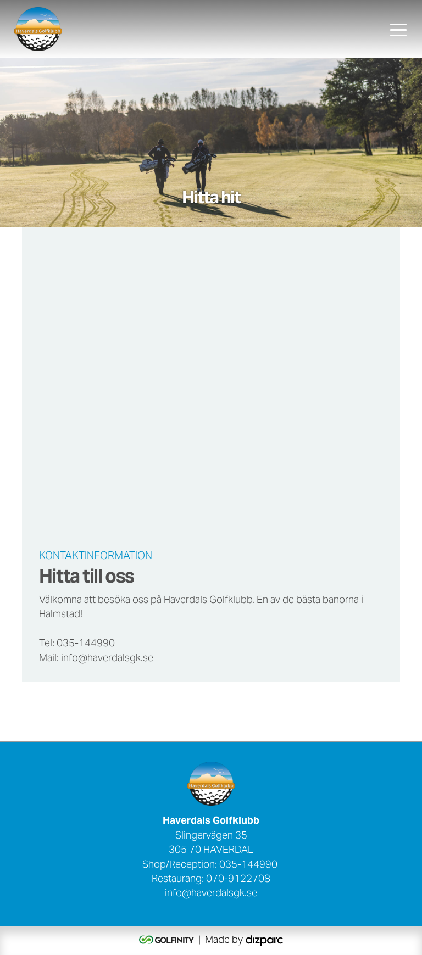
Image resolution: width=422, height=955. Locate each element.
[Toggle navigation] (398, 29)
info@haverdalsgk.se (211, 894)
